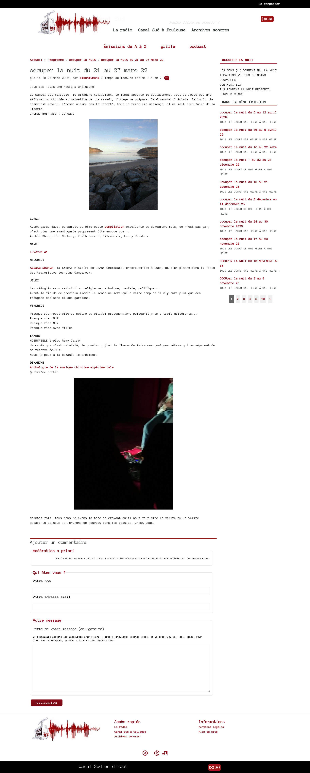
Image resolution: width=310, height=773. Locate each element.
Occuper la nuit (237, 60)
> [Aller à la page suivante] (270, 299)
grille (168, 46)
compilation (114, 226)
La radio (122, 29)
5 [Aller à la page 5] (256, 299)
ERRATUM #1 (39, 252)
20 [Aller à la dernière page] (263, 299)
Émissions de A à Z (125, 46)
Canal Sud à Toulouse (162, 29)
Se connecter (269, 4)
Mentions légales (211, 727)
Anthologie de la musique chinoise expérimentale (72, 367)
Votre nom (42, 581)
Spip (155, 746)
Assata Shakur (41, 267)
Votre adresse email (52, 597)
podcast (198, 46)
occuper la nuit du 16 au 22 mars (248, 147)
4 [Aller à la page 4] (250, 299)
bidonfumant (89, 77)
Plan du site (208, 731)
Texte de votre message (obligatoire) (68, 629)
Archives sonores (211, 29)
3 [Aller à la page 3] (244, 299)
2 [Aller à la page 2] (238, 299)
